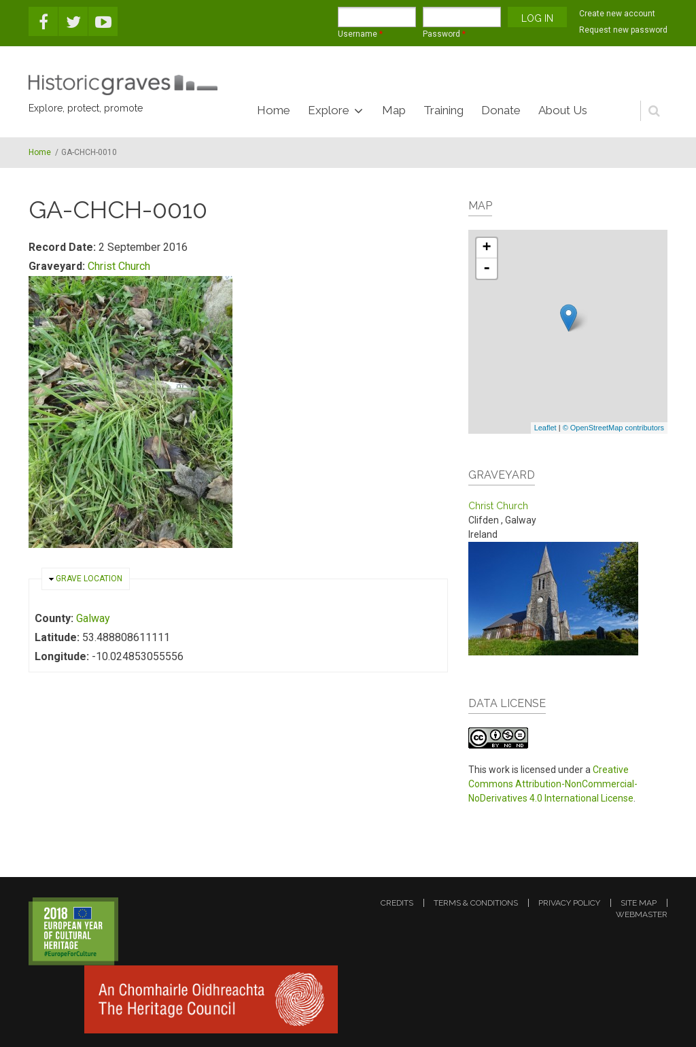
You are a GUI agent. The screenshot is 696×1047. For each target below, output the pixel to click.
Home (273, 110)
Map (394, 110)
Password (444, 34)
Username (360, 34)
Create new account (617, 13)
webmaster (641, 914)
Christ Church (119, 266)
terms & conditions (476, 903)
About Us (562, 110)
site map (639, 903)
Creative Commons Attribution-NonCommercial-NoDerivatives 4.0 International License (553, 784)
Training (443, 110)
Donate (501, 110)
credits (397, 903)
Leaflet (545, 428)
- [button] (486, 268)
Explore (328, 110)
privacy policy (569, 903)
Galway (93, 618)
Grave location (89, 578)
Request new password (623, 30)
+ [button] (487, 248)
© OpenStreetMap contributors (613, 428)
